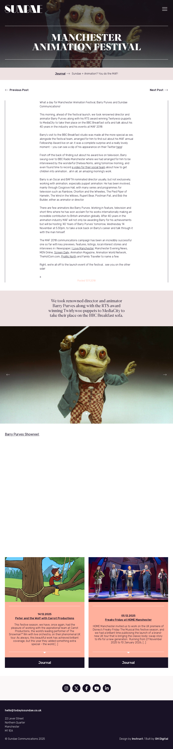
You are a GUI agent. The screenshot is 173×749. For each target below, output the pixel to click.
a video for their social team (88, 167)
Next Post (156, 90)
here (119, 147)
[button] (165, 9)
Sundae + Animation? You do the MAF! (95, 73)
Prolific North (68, 256)
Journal (60, 73)
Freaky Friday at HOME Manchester (128, 619)
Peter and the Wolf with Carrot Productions (44, 618)
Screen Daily (61, 252)
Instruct (137, 738)
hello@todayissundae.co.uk (23, 710)
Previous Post (19, 90)
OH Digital (161, 738)
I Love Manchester (83, 248)
